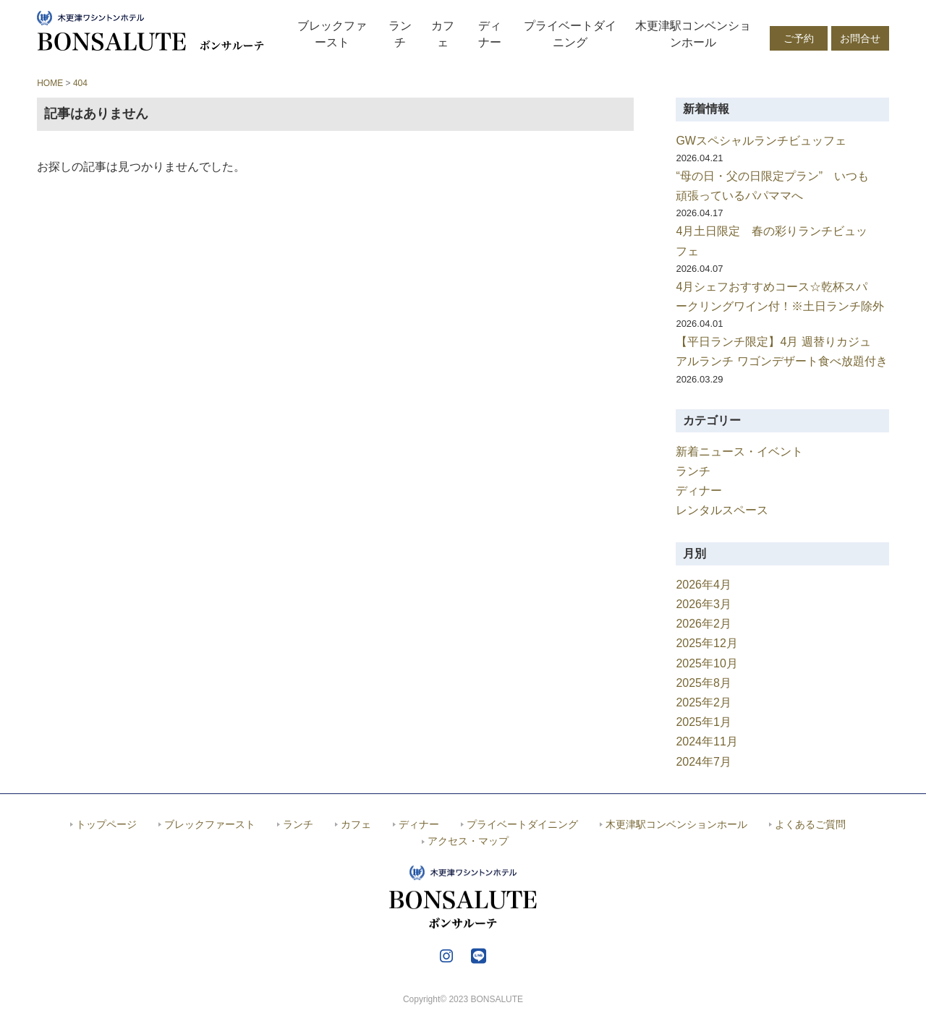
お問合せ (860, 38)
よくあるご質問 (810, 824)
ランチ (400, 34)
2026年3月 (703, 604)
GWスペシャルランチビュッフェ (761, 140)
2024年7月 (703, 762)
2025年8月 (703, 683)
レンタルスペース (722, 510)
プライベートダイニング (570, 34)
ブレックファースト (332, 34)
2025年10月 (706, 663)
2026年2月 (703, 623)
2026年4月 (703, 584)
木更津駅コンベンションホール (693, 34)
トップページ (106, 824)
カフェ (442, 34)
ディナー (489, 34)
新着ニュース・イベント (739, 451)
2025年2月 (703, 702)
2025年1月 (703, 722)
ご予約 (798, 38)
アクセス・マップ (468, 841)
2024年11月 (706, 741)
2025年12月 (706, 643)
